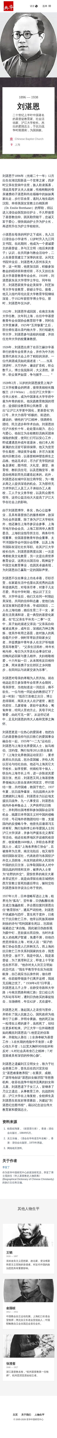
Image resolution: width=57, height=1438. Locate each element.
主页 (15, 1414)
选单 (46, 6)
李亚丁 (6, 1167)
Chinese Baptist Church (29, 139)
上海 (17, 144)
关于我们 (26, 1414)
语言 (34, 6)
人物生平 (39, 1414)
